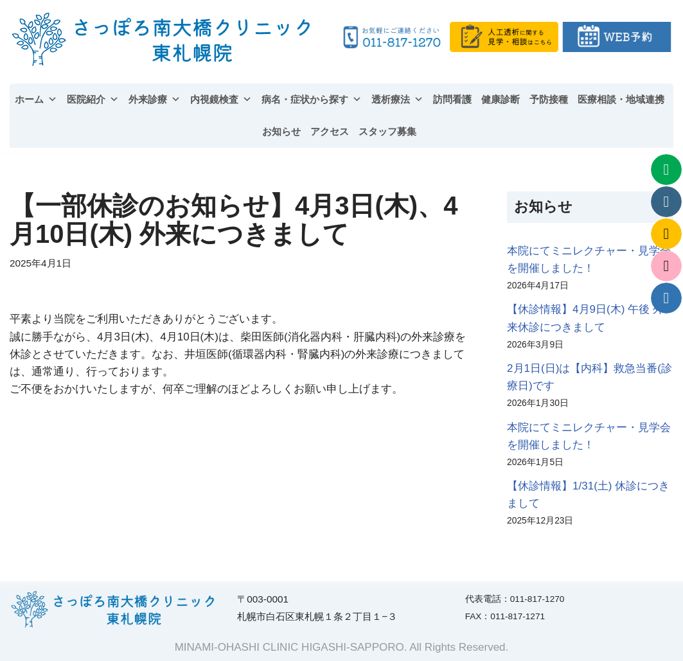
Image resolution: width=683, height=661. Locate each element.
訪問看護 (452, 99)
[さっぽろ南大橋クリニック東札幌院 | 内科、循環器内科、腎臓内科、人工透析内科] (162, 39)
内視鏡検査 (221, 100)
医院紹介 (93, 100)
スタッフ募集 (387, 131)
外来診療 (155, 100)
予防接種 (548, 99)
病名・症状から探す (312, 100)
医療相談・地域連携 (621, 99)
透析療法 (397, 100)
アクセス (329, 131)
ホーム (36, 100)
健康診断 (500, 99)
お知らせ (281, 131)
